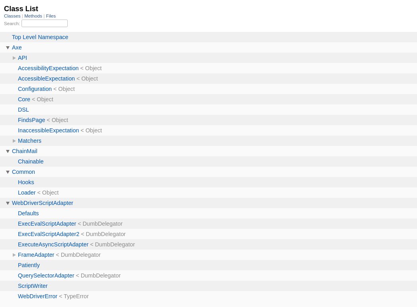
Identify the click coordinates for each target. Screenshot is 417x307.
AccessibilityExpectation (48, 68)
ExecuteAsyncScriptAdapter (53, 244)
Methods (33, 15)
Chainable (30, 161)
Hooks (26, 182)
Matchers (29, 141)
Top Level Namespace (40, 37)
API (22, 58)
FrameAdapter (36, 255)
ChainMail (24, 151)
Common (23, 172)
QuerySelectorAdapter (46, 275)
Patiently (29, 265)
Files (51, 15)
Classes (13, 15)
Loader (27, 192)
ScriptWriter (32, 286)
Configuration (35, 89)
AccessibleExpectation (46, 78)
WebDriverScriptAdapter (42, 203)
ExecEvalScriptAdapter (47, 223)
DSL (23, 109)
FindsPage (31, 120)
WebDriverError (37, 296)
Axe (17, 47)
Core (24, 99)
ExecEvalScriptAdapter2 (48, 234)
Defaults (28, 213)
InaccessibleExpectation (48, 130)
